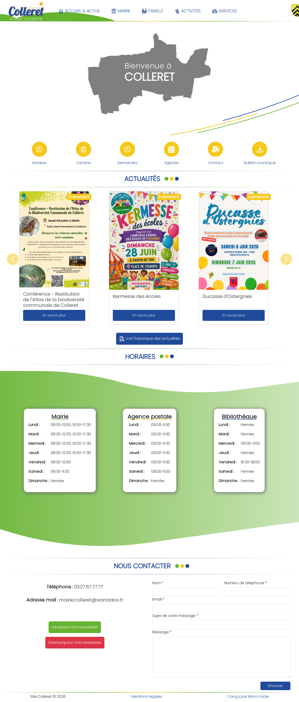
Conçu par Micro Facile (248, 696)
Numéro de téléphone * (245, 583)
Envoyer (275, 685)
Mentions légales (147, 696)
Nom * (158, 583)
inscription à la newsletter (75, 627)
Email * (158, 599)
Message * (162, 632)
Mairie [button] (120, 11)
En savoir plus (54, 315)
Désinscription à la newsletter (74, 642)
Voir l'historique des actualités (149, 339)
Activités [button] (187, 11)
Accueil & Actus (79, 11)
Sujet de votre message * (175, 615)
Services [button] (224, 11)
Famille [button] (152, 11)
